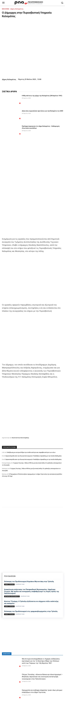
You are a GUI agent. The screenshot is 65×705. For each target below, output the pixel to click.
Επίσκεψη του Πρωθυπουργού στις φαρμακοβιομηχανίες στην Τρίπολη (30, 611)
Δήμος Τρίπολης (9, 584)
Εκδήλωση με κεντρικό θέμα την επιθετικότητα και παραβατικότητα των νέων (31, 452)
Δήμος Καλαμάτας (16, 9)
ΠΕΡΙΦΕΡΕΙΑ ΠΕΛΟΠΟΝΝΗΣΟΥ (12, 596)
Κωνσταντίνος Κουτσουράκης (20, 437)
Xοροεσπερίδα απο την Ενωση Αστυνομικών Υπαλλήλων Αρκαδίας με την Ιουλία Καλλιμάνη (33, 456)
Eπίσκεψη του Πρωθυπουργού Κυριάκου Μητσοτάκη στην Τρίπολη (29, 581)
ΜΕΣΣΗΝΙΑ (5, 9)
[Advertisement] (32, 494)
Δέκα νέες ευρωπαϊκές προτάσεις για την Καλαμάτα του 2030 (42, 111)
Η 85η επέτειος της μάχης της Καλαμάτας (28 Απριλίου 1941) (42, 95)
